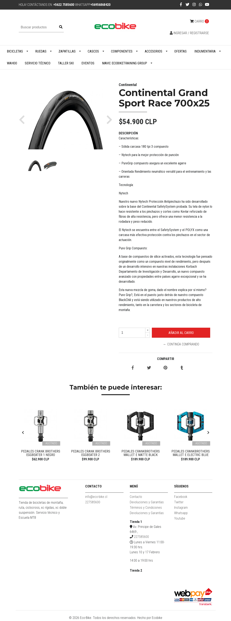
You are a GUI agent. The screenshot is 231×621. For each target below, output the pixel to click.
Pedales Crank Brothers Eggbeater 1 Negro (40, 453)
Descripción (128, 133)
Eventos (87, 63)
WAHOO (12, 63)
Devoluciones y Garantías (147, 503)
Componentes (121, 51)
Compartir (165, 359)
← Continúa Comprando (181, 344)
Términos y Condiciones (146, 508)
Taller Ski (66, 63)
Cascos (93, 51)
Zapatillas (67, 51)
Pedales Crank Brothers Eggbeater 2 (90, 453)
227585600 (92, 503)
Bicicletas (15, 51)
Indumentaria (205, 51)
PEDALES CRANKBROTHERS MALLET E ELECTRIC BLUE (190, 453)
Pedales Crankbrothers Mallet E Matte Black (140, 453)
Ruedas (40, 51)
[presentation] (23, 433)
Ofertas (180, 51)
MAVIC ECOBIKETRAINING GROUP (124, 63)
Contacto (136, 497)
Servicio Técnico (37, 63)
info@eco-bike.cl (96, 497)
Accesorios (153, 51)
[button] (23, 119)
